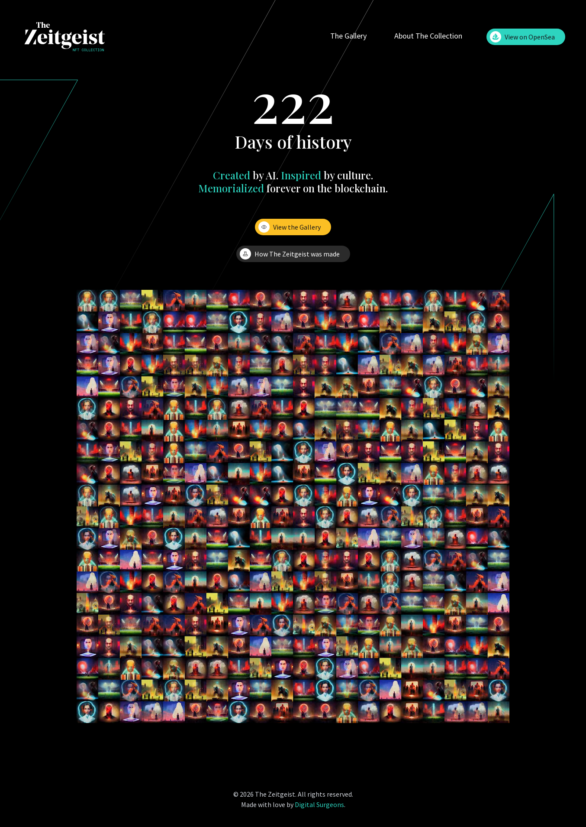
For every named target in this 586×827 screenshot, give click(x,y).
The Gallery (348, 36)
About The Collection (428, 36)
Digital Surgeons (319, 804)
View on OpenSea (522, 36)
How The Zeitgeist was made (290, 253)
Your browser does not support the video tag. (293, 506)
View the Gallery (289, 227)
